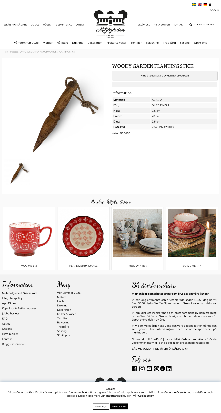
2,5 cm (156, 110)
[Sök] (206, 24)
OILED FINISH (160, 105)
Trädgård (169, 43)
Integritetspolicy (12, 298)
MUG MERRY (29, 265)
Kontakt (179, 24)
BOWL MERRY (192, 265)
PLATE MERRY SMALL (83, 265)
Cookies (7, 328)
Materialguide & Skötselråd (19, 293)
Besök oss (144, 24)
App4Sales (9, 303)
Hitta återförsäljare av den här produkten (164, 75)
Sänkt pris (200, 43)
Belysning (152, 43)
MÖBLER (47, 24)
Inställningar (101, 406)
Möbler (48, 43)
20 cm (155, 116)
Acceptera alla (119, 406)
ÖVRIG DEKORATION (29, 51)
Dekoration (94, 43)
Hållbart (62, 43)
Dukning (77, 43)
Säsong (185, 43)
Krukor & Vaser (116, 43)
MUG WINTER (138, 265)
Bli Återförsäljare (15, 24)
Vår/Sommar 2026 (26, 43)
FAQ (4, 318)
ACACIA (157, 99)
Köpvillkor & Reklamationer (19, 308)
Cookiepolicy (146, 395)
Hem (6, 51)
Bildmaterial (64, 24)
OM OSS (35, 24)
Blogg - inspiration (13, 344)
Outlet (80, 24)
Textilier (136, 43)
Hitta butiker (162, 24)
